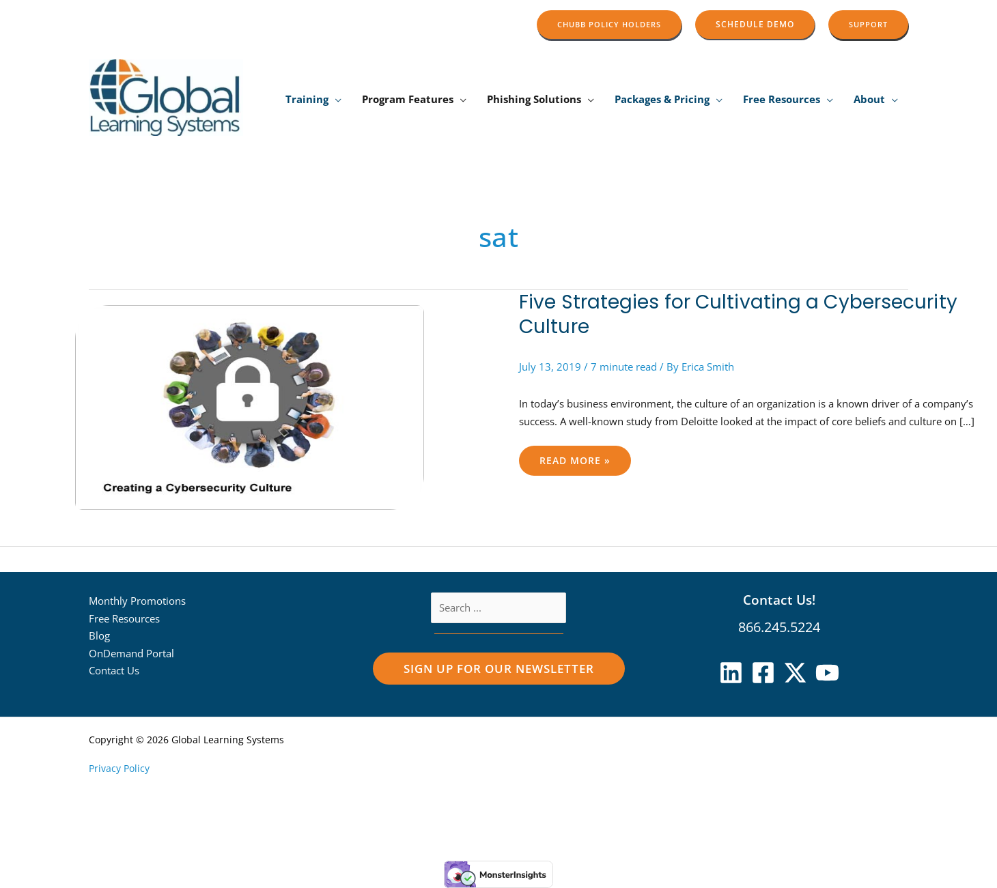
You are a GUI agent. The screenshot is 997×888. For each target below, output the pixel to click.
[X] (795, 673)
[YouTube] (827, 673)
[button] (609, 24)
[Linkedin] (731, 673)
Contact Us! (779, 600)
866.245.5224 (779, 627)
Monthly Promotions (137, 600)
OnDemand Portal (131, 653)
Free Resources (124, 618)
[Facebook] (763, 673)
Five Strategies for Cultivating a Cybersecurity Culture (738, 314)
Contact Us (114, 670)
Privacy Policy (119, 768)
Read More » (580, 456)
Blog (99, 635)
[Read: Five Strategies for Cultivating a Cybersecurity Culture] (249, 407)
